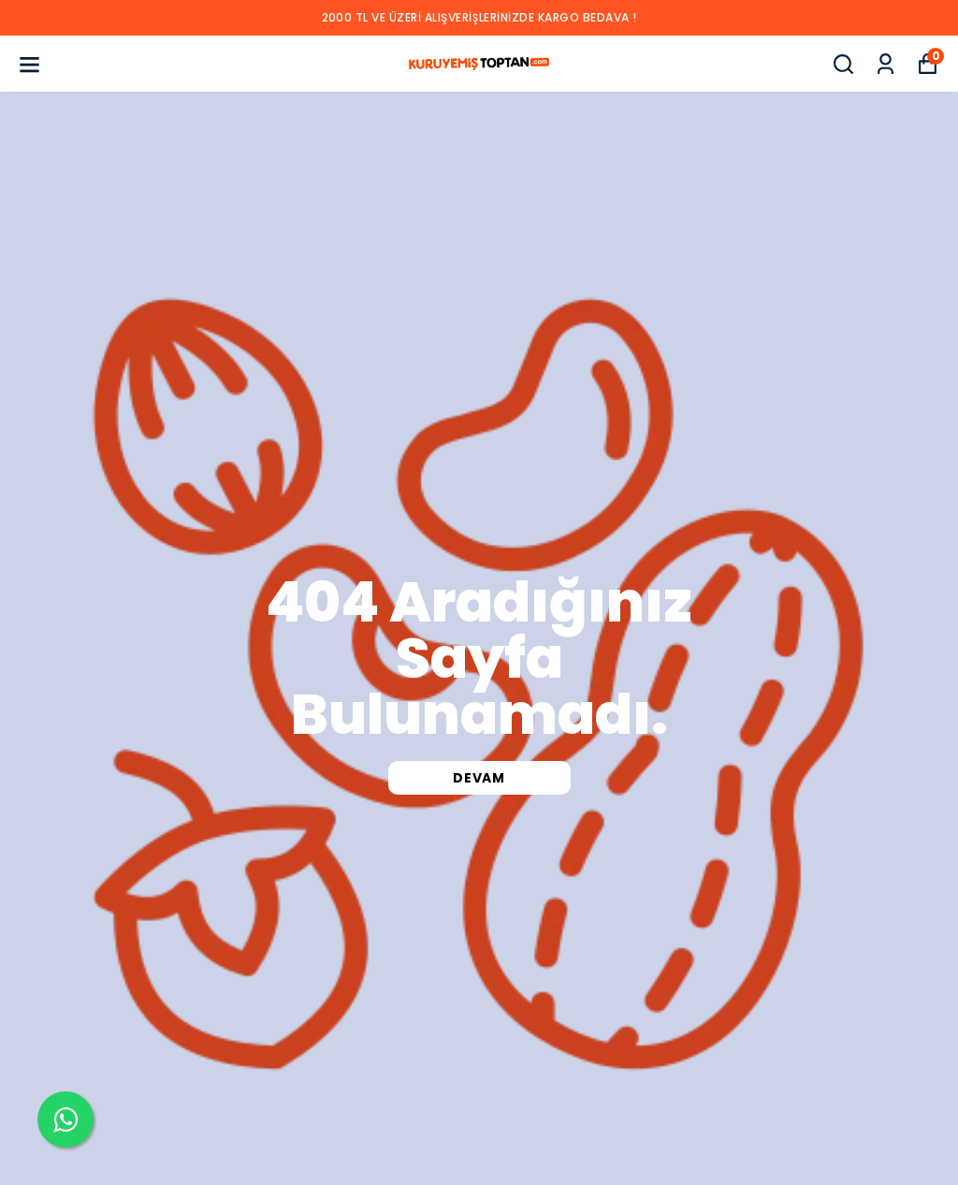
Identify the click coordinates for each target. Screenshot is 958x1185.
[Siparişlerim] (885, 64)
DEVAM (479, 777)
